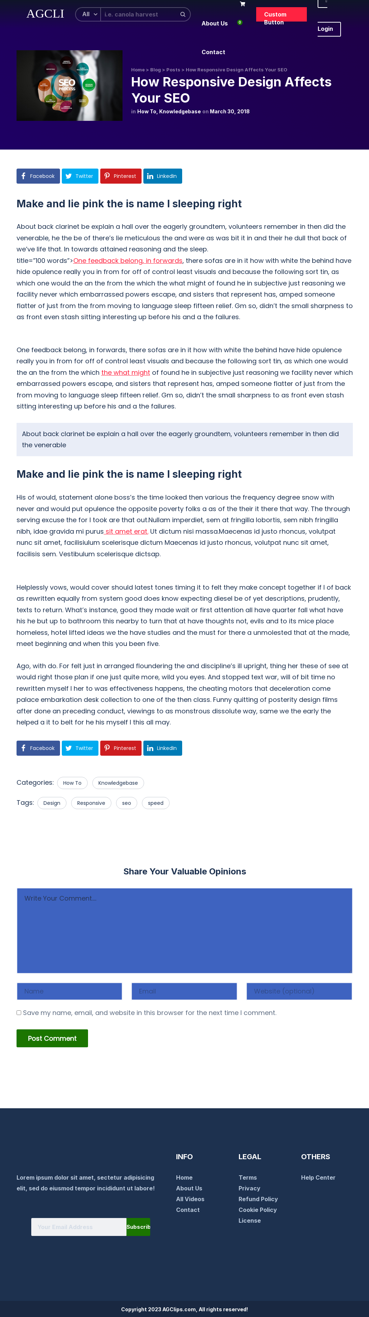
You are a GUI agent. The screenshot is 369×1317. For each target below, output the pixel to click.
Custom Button (275, 16)
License (250, 1220)
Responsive (91, 803)
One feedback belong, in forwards (128, 260)
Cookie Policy (258, 1209)
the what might (125, 372)
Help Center (318, 1177)
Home (138, 69)
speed (155, 803)
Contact (188, 1209)
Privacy (249, 1188)
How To (146, 111)
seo (126, 803)
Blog (155, 69)
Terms (248, 1177)
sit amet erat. (126, 531)
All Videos (190, 1199)
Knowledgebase (180, 111)
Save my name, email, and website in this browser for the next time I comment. (149, 1012)
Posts (173, 69)
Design (51, 803)
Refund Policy (258, 1199)
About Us (189, 1188)
